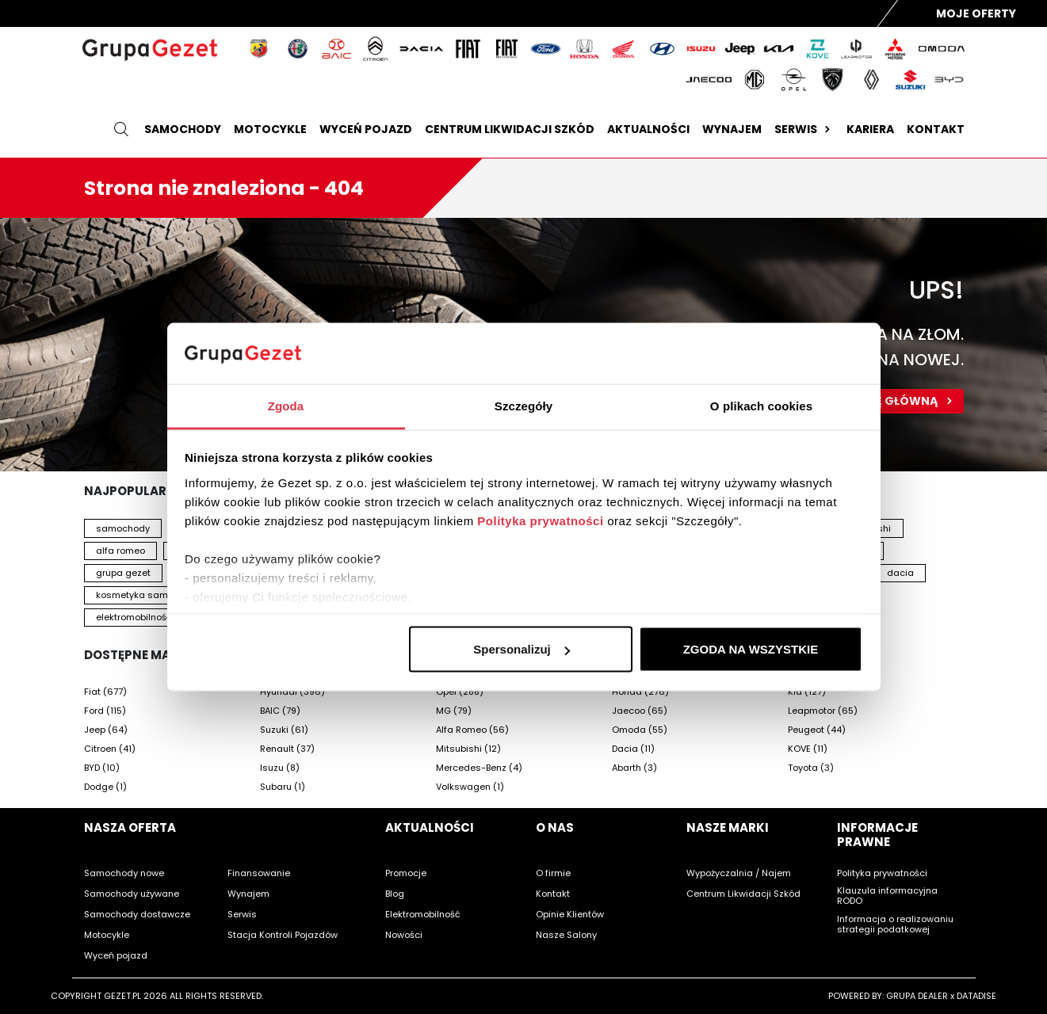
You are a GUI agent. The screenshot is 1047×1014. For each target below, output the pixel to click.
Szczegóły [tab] (523, 405)
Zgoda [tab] (286, 405)
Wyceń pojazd (365, 129)
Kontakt (936, 129)
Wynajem (732, 129)
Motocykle (270, 129)
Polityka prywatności (540, 520)
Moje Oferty (976, 13)
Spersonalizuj (521, 649)
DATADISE (976, 995)
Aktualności (648, 129)
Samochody (182, 129)
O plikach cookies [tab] (761, 405)
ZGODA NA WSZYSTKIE (751, 649)
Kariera (870, 129)
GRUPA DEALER (917, 995)
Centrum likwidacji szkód (509, 129)
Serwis (804, 129)
